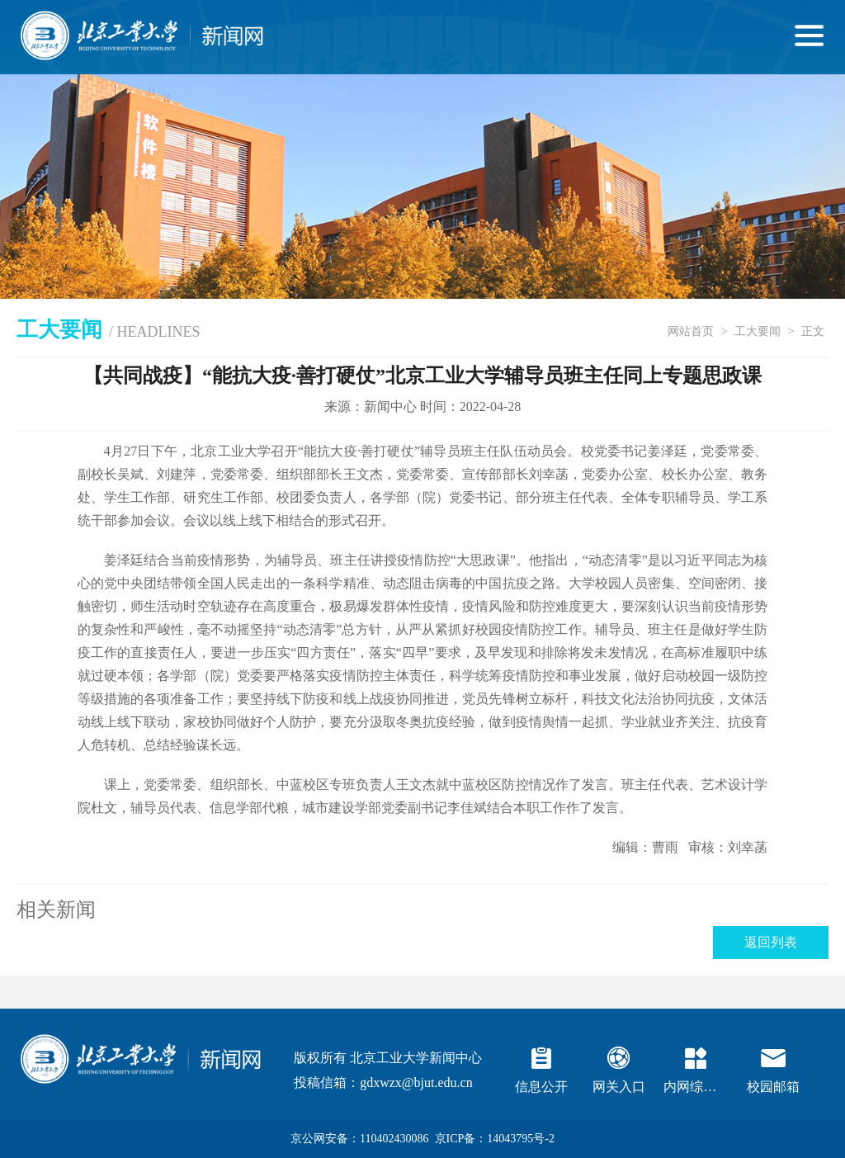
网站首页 (691, 331)
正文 (812, 331)
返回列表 (770, 942)
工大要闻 (757, 331)
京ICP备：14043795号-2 (495, 1138)
